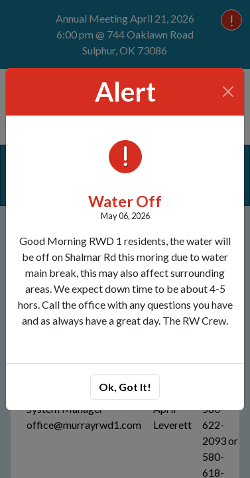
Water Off (125, 201)
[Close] (228, 91)
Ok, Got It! (125, 386)
